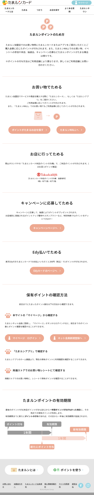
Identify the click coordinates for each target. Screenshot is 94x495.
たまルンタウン (85, 10)
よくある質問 (69, 10)
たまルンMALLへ (69, 130)
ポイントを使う (71, 470)
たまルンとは (26, 470)
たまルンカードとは (9, 10)
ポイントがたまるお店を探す (27, 130)
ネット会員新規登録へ (70, 338)
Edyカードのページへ (45, 270)
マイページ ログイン (25, 338)
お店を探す (54, 9)
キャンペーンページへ (45, 228)
